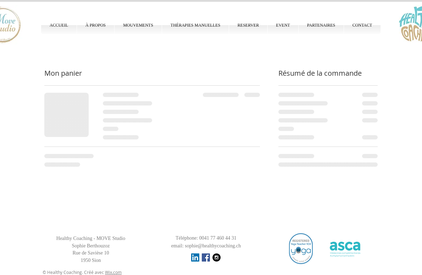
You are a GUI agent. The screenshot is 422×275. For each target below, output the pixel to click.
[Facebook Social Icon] (206, 257)
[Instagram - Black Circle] (216, 257)
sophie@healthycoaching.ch (213, 245)
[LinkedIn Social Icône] (195, 257)
